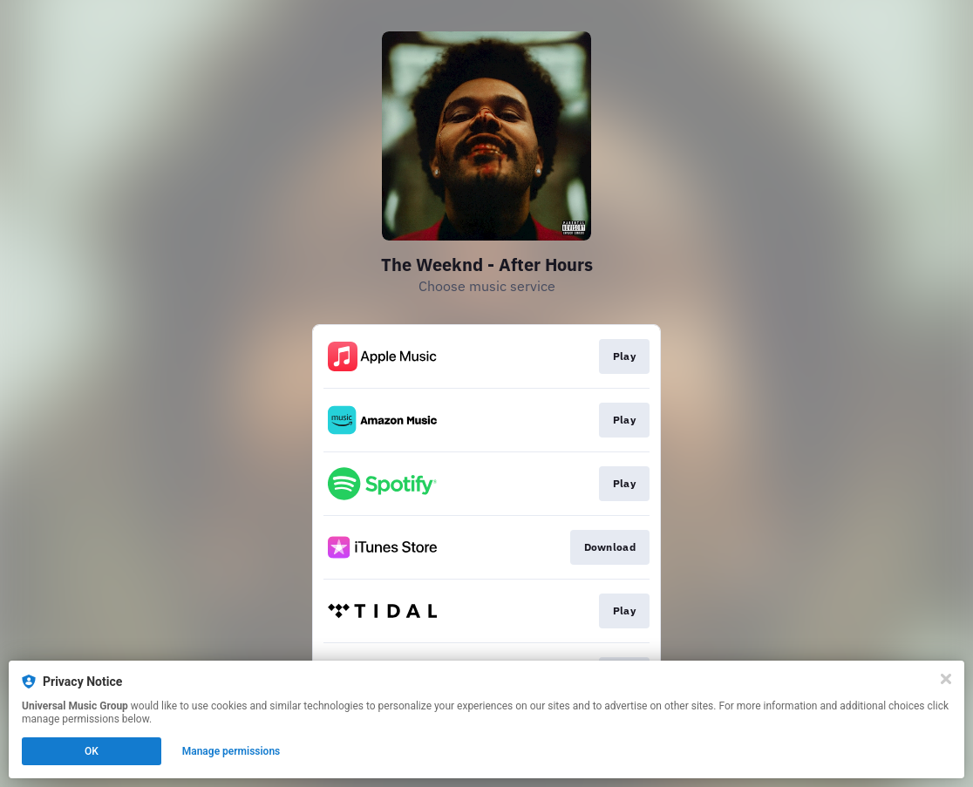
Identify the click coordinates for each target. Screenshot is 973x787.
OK (92, 751)
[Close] (946, 679)
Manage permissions (231, 751)
